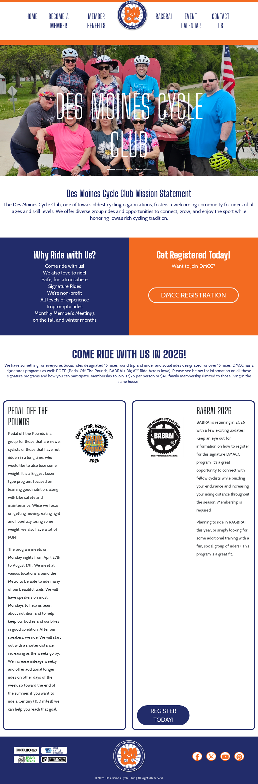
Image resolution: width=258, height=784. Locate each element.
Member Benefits (96, 21)
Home (32, 16)
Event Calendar (191, 21)
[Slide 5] (147, 169)
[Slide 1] (111, 169)
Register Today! (163, 715)
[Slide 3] (129, 169)
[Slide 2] (120, 169)
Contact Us (221, 21)
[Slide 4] (138, 169)
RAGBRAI (164, 16)
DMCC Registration (193, 295)
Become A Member (59, 21)
